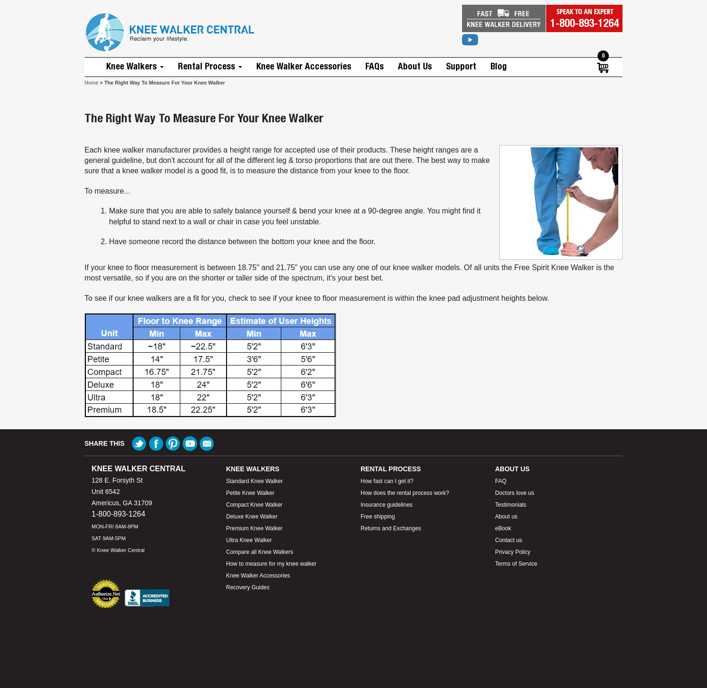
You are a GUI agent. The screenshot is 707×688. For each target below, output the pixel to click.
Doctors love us (514, 493)
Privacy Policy (512, 552)
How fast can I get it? (387, 481)
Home (91, 82)
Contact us (508, 540)
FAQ (500, 481)
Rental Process (210, 67)
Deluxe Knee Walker (252, 516)
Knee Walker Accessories (303, 67)
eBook (503, 528)
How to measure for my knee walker (271, 564)
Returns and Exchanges (391, 528)
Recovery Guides (247, 587)
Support (461, 67)
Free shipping (378, 516)
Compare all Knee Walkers (259, 552)
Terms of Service (516, 564)
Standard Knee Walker (254, 481)
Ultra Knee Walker (249, 540)
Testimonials (510, 504)
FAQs (374, 67)
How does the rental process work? (405, 493)
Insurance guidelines (386, 504)
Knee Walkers (135, 67)
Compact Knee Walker (254, 504)
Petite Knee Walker (250, 493)
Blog (498, 67)
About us (506, 516)
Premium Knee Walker (254, 528)
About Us (415, 67)
